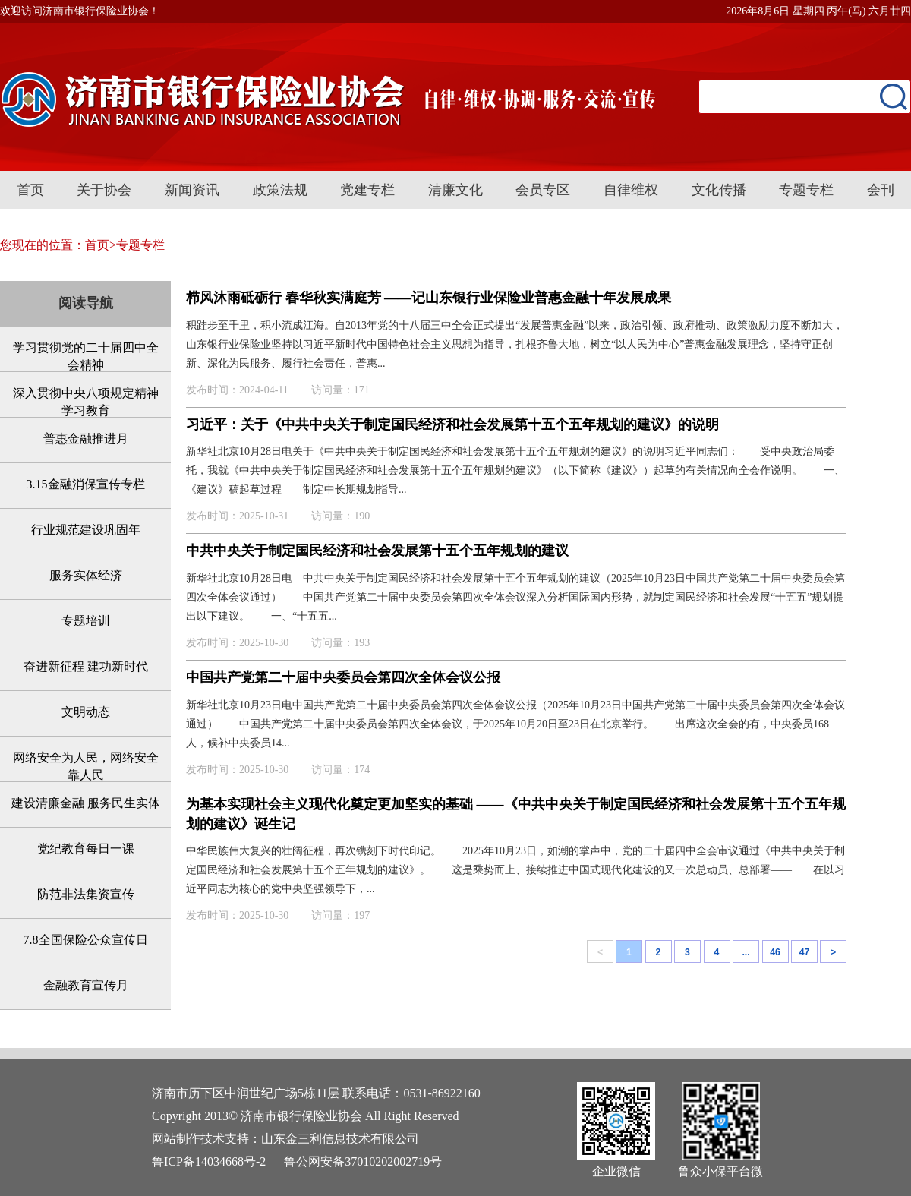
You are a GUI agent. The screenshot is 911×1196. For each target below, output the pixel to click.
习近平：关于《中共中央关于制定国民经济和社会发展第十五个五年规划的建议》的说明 (452, 424)
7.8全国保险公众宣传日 (86, 939)
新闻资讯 (192, 189)
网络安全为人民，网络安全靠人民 (86, 766)
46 (775, 952)
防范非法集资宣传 (85, 894)
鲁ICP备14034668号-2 (209, 1161)
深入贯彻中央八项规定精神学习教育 (86, 402)
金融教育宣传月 (85, 985)
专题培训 (85, 620)
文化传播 (719, 189)
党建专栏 (367, 189)
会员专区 (542, 189)
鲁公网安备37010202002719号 (363, 1161)
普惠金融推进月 (85, 438)
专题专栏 (806, 189)
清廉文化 (455, 189)
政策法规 (280, 189)
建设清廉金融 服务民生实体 (85, 803)
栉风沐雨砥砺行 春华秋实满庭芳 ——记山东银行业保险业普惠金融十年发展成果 (428, 297)
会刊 (880, 189)
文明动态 (85, 711)
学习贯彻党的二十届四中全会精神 (86, 356)
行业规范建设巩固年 (85, 529)
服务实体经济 (85, 575)
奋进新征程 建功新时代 (86, 666)
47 (804, 952)
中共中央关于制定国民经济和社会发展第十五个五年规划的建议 (377, 550)
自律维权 (631, 189)
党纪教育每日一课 (85, 848)
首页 (30, 189)
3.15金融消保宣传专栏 (86, 484)
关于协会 (104, 189)
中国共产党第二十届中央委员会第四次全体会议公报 (343, 677)
